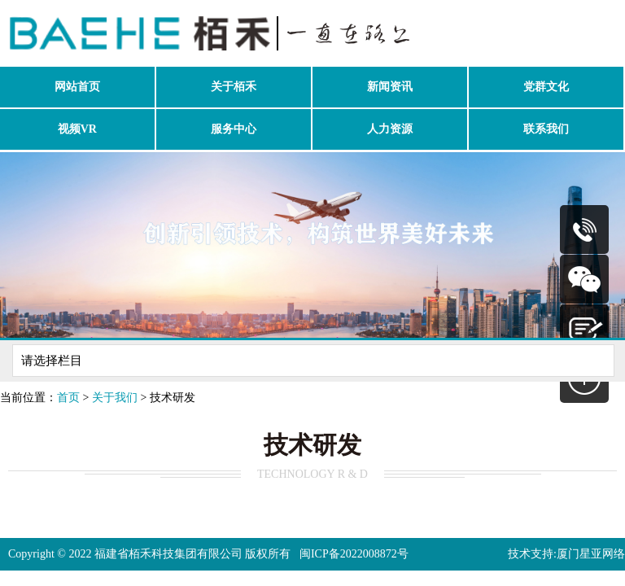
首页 (68, 397)
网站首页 (77, 87)
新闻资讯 (390, 87)
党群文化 (546, 87)
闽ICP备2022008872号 (354, 554)
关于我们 (115, 397)
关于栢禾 (233, 87)
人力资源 (390, 129)
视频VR (77, 129)
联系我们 (546, 129)
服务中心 (233, 129)
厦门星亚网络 (591, 554)
